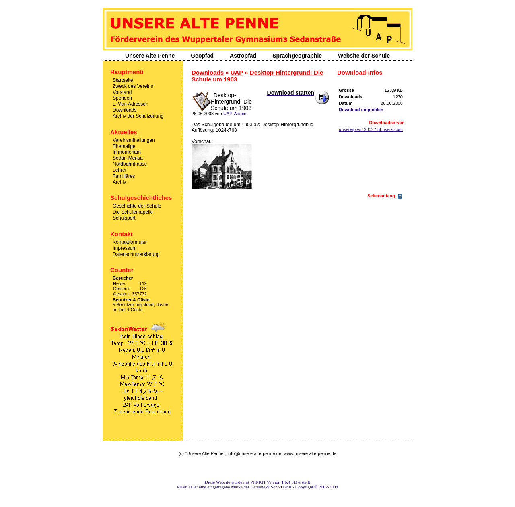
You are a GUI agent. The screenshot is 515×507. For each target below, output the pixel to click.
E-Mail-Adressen (130, 104)
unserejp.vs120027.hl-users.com (371, 129)
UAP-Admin (234, 113)
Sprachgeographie (297, 55)
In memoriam (127, 152)
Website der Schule (364, 55)
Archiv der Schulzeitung (138, 116)
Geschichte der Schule (137, 206)
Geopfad (202, 55)
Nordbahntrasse (130, 164)
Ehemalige (124, 146)
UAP (237, 72)
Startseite (123, 80)
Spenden (122, 98)
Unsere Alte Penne (150, 55)
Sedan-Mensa (128, 158)
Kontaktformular (130, 242)
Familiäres (124, 176)
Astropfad (243, 55)
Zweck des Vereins (133, 86)
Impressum (124, 248)
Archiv (119, 182)
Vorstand (122, 92)
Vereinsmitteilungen (134, 140)
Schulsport (124, 218)
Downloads (124, 110)
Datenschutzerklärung (136, 254)
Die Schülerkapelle (133, 212)
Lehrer (120, 170)
